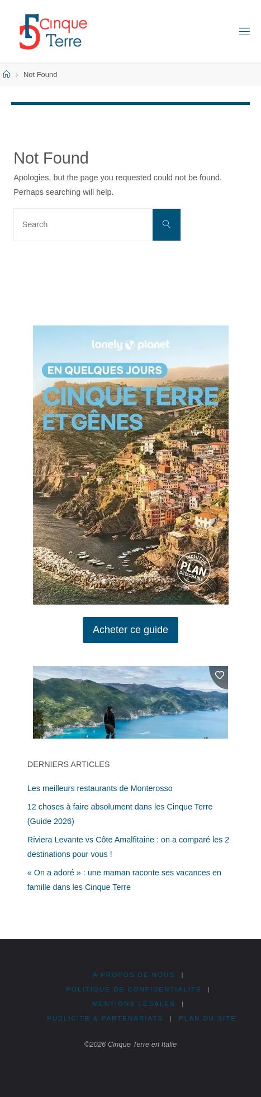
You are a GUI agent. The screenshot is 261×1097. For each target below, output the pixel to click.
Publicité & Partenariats (105, 1018)
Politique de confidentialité (133, 989)
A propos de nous (134, 974)
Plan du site (207, 1018)
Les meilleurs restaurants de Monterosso (100, 788)
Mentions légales (133, 1003)
